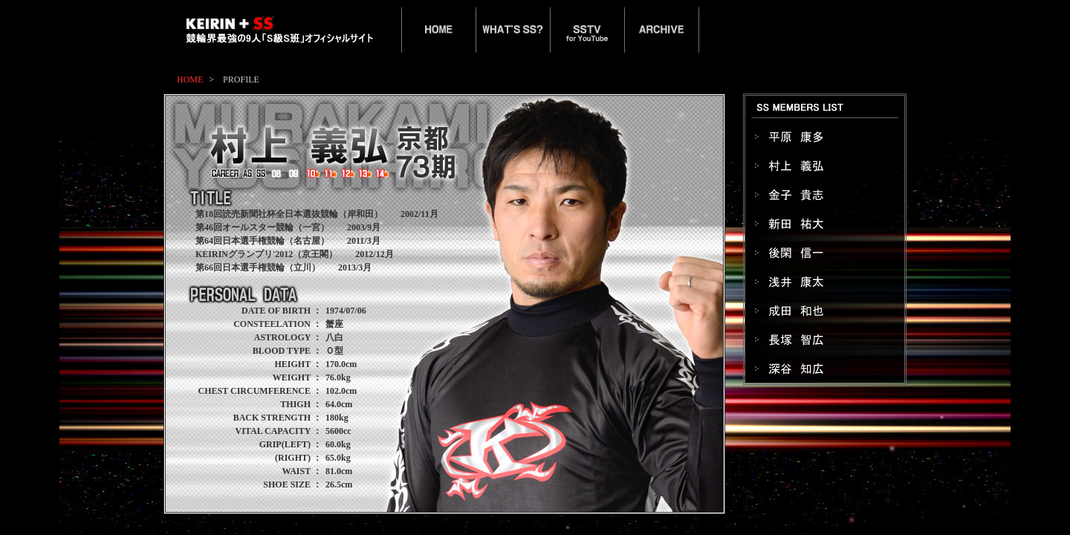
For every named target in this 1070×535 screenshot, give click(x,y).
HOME (190, 79)
